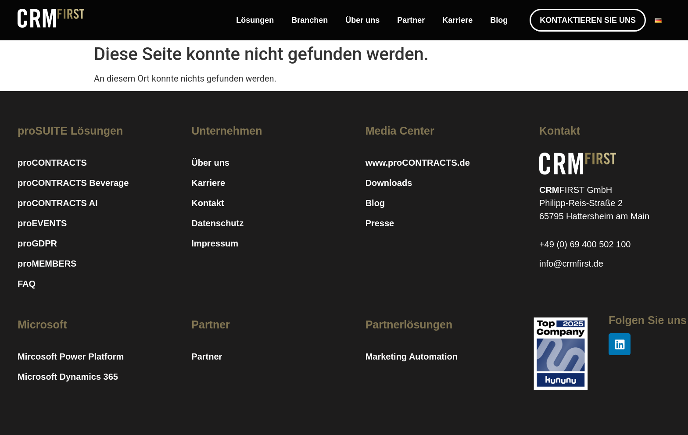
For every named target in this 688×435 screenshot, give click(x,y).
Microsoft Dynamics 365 (68, 377)
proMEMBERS (47, 263)
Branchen (309, 20)
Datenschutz (217, 223)
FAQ (27, 284)
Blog (499, 20)
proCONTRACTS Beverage (73, 183)
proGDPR (37, 243)
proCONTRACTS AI (58, 203)
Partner (411, 20)
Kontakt (207, 203)
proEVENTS (42, 223)
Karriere (457, 20)
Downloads (389, 183)
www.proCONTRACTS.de (418, 163)
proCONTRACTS (52, 163)
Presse (380, 223)
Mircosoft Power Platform (71, 356)
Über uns (362, 20)
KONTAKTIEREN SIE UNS (588, 20)
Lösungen (255, 20)
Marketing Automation (412, 356)
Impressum (214, 243)
